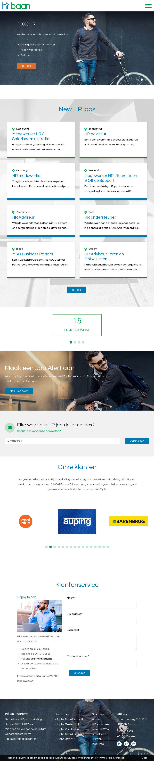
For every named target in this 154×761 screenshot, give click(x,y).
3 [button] (146, 80)
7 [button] (71, 547)
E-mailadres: (75, 614)
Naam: (71, 598)
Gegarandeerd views (18, 734)
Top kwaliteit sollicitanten (21, 738)
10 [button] (83, 547)
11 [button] (87, 547)
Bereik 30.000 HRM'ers (19, 724)
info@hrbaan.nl (43, 658)
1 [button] (138, 80)
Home (96, 719)
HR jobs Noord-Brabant (69, 734)
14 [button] (99, 547)
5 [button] (63, 547)
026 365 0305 (125, 731)
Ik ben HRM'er (100, 729)
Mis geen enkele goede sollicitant (25, 729)
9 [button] (79, 547)
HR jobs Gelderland (67, 724)
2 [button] (142, 80)
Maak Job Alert (19, 391)
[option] (77, 48)
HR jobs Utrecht (65, 739)
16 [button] (107, 547)
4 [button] (83, 342)
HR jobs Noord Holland (69, 719)
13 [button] (95, 547)
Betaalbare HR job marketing (23, 719)
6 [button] (67, 547)
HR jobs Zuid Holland (67, 729)
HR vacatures (100, 724)
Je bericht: (73, 630)
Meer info (98, 744)
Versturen (79, 673)
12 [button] (91, 547)
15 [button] (103, 547)
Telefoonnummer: (78, 656)
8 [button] (75, 547)
